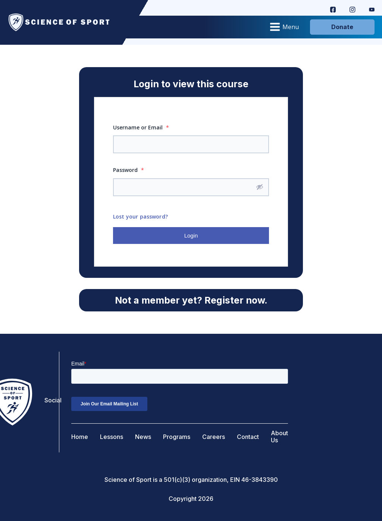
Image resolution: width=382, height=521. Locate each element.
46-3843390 (259, 479)
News (143, 436)
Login (191, 235)
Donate (342, 27)
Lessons (111, 436)
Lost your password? (140, 216)
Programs (176, 436)
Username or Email (141, 127)
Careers (213, 436)
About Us (279, 437)
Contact (248, 436)
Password (128, 169)
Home (79, 436)
